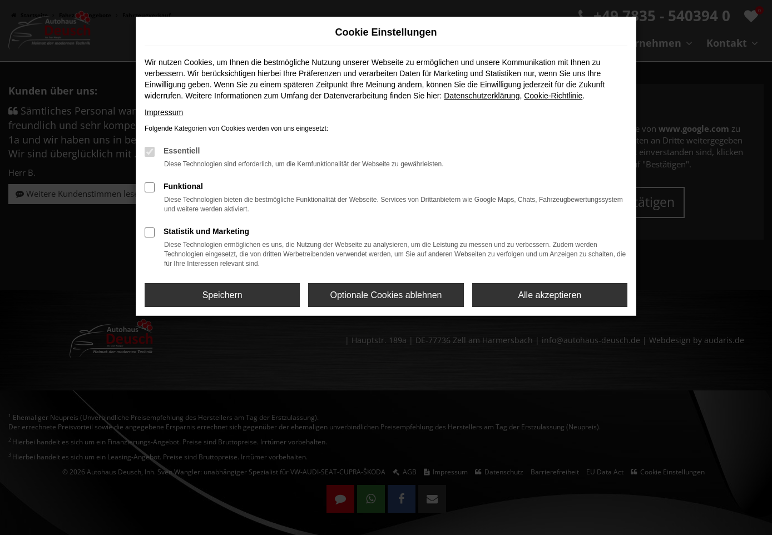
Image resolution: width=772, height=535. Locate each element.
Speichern (222, 295)
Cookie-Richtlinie (553, 95)
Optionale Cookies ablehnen (386, 295)
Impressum (164, 112)
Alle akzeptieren (549, 295)
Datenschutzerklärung (481, 95)
